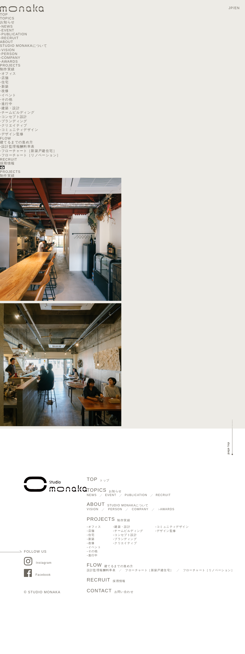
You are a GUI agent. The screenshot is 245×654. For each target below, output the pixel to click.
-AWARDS (9, 61)
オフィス (8, 73)
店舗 (5, 78)
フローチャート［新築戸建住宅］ (149, 570)
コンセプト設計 (14, 117)
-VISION (7, 50)
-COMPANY (10, 58)
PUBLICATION (14, 34)
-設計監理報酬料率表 (17, 146)
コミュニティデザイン (19, 130)
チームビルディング (18, 112)
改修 (5, 91)
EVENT (7, 30)
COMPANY (140, 509)
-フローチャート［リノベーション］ (30, 155)
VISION (93, 509)
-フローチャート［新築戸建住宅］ (28, 151)
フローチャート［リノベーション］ (208, 570)
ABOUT (6, 42)
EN (237, 8)
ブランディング (14, 121)
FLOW (5, 138)
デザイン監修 (12, 134)
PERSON (115, 509)
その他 (6, 99)
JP (230, 8)
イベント (8, 95)
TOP (4, 14)
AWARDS (167, 509)
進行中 (6, 104)
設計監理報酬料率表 (101, 570)
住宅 (5, 82)
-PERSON (9, 54)
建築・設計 (10, 108)
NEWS (7, 26)
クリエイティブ (14, 125)
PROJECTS (10, 65)
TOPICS (7, 18)
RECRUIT (10, 38)
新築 (5, 86)
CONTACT (110, 591)
